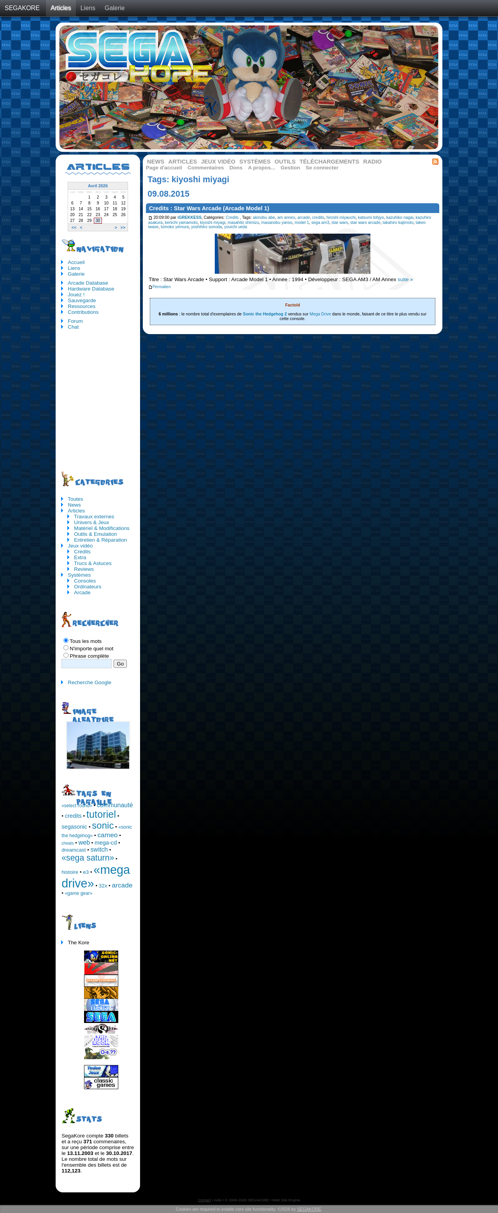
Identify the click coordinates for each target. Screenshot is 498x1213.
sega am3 (320, 222)
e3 (86, 872)
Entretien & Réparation (100, 540)
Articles (61, 8)
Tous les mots (86, 641)
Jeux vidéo (218, 161)
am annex (286, 217)
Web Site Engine (286, 1200)
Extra (80, 557)
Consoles (85, 581)
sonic (103, 825)
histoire (69, 872)
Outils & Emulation (95, 534)
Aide (217, 1200)
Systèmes (254, 161)
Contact (204, 1200)
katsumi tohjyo (371, 217)
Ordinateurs (87, 587)
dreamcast (73, 850)
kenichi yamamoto (181, 222)
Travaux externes (94, 516)
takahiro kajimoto (398, 222)
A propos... (261, 168)
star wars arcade (365, 222)
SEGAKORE (22, 8)
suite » (405, 279)
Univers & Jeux (91, 522)
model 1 (302, 222)
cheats (67, 843)
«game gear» (79, 893)
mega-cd (106, 843)
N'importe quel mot (91, 648)
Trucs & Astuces (93, 563)
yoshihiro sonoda (206, 227)
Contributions (83, 312)
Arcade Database (88, 283)
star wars (339, 222)
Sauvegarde (82, 300)
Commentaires (206, 168)
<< (74, 227)
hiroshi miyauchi (341, 217)
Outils (285, 161)
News (155, 161)
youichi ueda (235, 227)
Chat (73, 327)
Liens (88, 8)
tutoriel (101, 814)
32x (103, 886)
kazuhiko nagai (400, 217)
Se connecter (322, 168)
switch (99, 849)
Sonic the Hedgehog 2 (265, 314)
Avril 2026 (98, 185)
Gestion (290, 168)
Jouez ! (76, 295)
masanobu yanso (277, 222)
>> (123, 227)
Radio (372, 161)
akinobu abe (264, 217)
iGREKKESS (189, 217)
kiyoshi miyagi (212, 222)
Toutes (75, 499)
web (84, 842)
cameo (107, 835)
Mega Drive (320, 314)
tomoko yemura (175, 227)
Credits (232, 217)
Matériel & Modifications (102, 528)
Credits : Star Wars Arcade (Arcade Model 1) (209, 208)
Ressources (81, 306)
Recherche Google (89, 682)
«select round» (76, 805)
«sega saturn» (87, 858)
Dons (236, 168)
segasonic (74, 827)
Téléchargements (329, 161)
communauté (115, 805)
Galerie (115, 8)
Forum (75, 321)
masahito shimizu (243, 222)
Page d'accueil (164, 168)
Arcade (82, 592)
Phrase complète (89, 656)
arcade (304, 217)
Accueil (76, 262)
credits (318, 217)
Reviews (84, 569)
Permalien (159, 287)
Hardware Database (91, 289)
